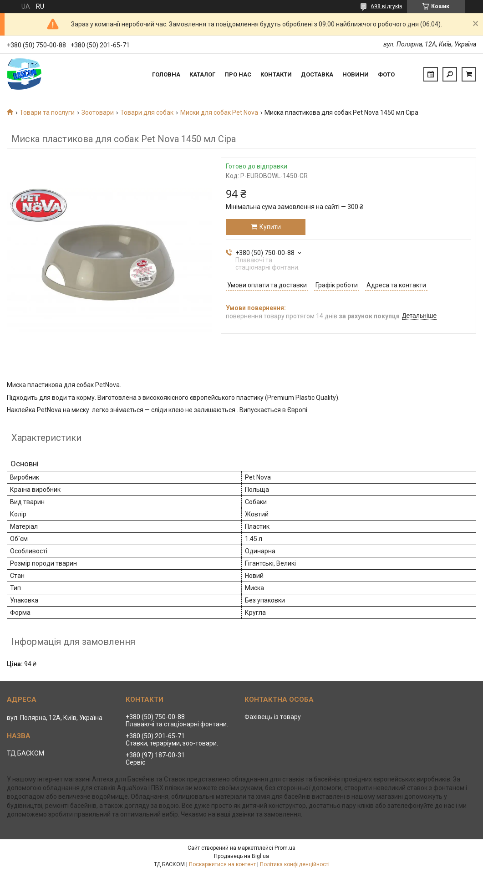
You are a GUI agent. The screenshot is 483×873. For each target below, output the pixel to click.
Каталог (202, 74)
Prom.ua (285, 848)
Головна (166, 74)
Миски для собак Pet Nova (219, 112)
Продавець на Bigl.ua (241, 856)
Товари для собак (146, 112)
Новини (355, 74)
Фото (386, 74)
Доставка (317, 74)
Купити (270, 226)
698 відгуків (386, 6)
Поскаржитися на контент (222, 864)
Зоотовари (97, 112)
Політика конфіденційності (295, 864)
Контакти (276, 74)
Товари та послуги (47, 112)
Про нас (237, 74)
